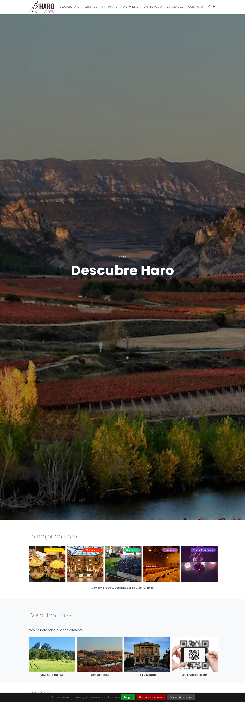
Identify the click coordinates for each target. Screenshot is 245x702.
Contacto (195, 6)
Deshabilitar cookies (151, 697)
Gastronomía (153, 6)
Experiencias (175, 6)
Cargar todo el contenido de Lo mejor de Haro (122, 587)
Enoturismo (130, 6)
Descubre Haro (70, 6)
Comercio (131, 550)
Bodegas (170, 550)
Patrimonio (109, 6)
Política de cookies (181, 697)
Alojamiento (92, 550)
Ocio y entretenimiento (203, 550)
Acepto (128, 697)
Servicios (91, 6)
